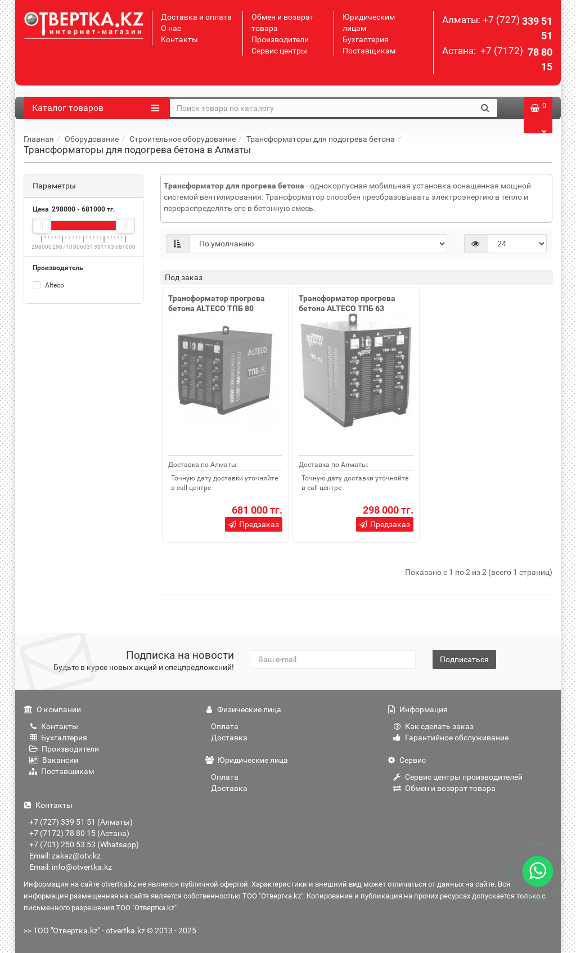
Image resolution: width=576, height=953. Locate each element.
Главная (39, 138)
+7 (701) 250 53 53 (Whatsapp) (84, 844)
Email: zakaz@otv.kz (65, 855)
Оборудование (92, 138)
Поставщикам (369, 50)
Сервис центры (279, 50)
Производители (280, 39)
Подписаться (464, 659)
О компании (52, 709)
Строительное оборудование (182, 138)
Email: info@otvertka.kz (70, 866)
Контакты (179, 39)
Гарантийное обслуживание (450, 737)
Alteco (48, 285)
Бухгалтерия (366, 39)
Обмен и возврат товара (444, 788)
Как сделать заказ (433, 726)
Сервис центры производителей (458, 776)
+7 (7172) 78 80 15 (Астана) (79, 833)
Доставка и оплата (196, 16)
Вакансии (53, 760)
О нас (171, 28)
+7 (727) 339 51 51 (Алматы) (81, 821)
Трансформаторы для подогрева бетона (320, 138)
